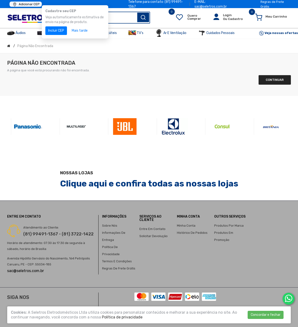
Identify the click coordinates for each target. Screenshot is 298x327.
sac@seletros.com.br (25, 270)
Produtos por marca (229, 225)
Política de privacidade (122, 317)
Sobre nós (109, 225)
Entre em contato (152, 229)
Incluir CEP (56, 31)
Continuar (275, 80)
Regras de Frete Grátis (118, 268)
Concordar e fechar (265, 315)
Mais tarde (80, 31)
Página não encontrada (35, 46)
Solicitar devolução (153, 236)
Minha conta (186, 225)
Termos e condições (117, 261)
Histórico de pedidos (192, 232)
